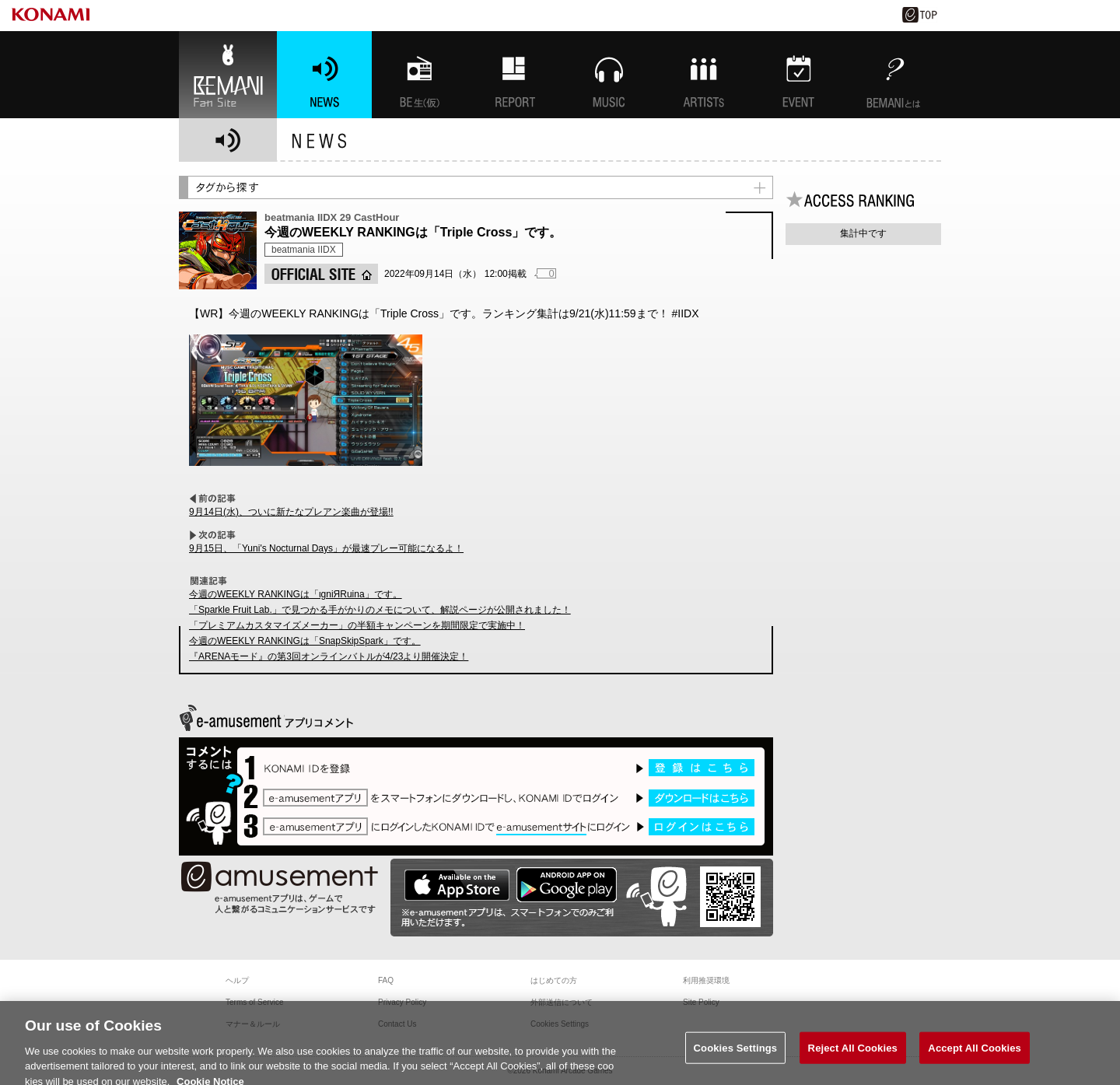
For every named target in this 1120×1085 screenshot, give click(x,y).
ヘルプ (237, 980)
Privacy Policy (402, 1002)
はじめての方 (553, 980)
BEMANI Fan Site (228, 74)
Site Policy (701, 1002)
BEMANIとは (893, 74)
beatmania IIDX (303, 249)
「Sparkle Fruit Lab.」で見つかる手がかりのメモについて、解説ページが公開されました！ (380, 609)
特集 (514, 74)
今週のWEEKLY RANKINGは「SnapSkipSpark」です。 (305, 640)
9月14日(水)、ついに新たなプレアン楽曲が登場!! (291, 511)
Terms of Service (254, 1002)
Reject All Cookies (853, 1056)
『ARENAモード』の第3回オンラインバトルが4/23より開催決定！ (328, 656)
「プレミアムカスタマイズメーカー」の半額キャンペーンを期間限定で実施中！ (357, 625)
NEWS (324, 74)
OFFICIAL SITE (321, 274)
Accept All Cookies (974, 1056)
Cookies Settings (736, 1056)
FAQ (386, 980)
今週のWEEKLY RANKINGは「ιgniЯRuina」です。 (295, 594)
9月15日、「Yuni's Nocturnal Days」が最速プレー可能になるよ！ (326, 548)
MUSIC (609, 74)
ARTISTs (703, 74)
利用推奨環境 (706, 980)
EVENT (798, 74)
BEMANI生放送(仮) (419, 74)
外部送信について (561, 1002)
